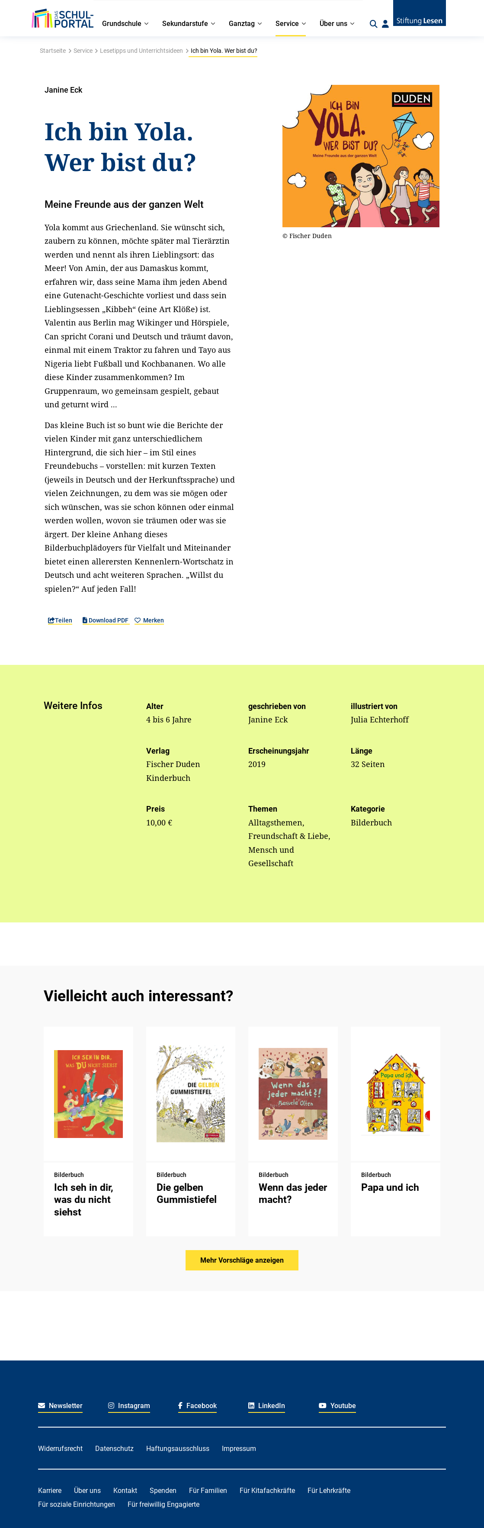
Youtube (337, 1406)
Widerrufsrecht (60, 1448)
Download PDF (106, 620)
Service (83, 50)
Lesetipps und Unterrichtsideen (141, 50)
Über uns (87, 1490)
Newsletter (60, 1406)
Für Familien (208, 1490)
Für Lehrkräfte (329, 1490)
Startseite (53, 50)
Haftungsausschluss (177, 1448)
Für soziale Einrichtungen (76, 1504)
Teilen (60, 620)
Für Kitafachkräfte (267, 1490)
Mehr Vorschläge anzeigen (242, 1260)
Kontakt (125, 1490)
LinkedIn (266, 1406)
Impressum (239, 1448)
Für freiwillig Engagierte (163, 1504)
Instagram (129, 1406)
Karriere (49, 1490)
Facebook (197, 1406)
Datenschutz (114, 1448)
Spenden (163, 1490)
